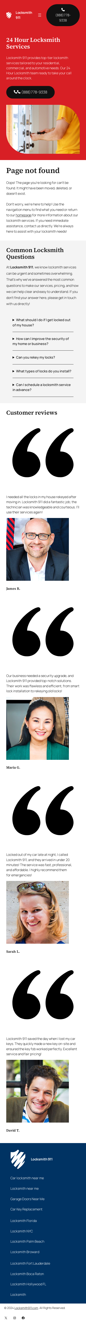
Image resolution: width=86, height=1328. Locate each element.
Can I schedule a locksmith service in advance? (42, 387)
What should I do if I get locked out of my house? (42, 322)
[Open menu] (39, 15)
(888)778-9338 (63, 15)
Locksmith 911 (42, 1159)
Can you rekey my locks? (35, 357)
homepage (24, 215)
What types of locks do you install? (43, 371)
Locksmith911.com (26, 1308)
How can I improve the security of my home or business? (41, 341)
